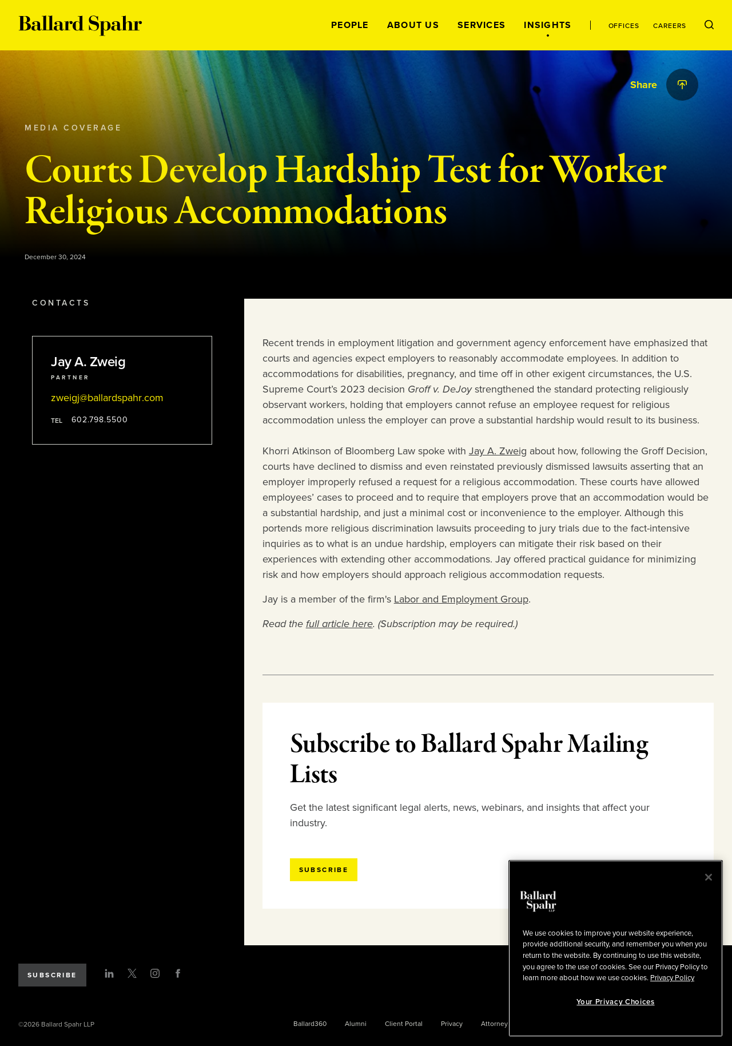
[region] (615, 948)
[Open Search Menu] (709, 25)
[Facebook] (178, 973)
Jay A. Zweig (498, 451)
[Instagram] (155, 973)
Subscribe (52, 975)
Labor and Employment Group (461, 599)
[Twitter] (132, 973)
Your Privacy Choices (615, 1002)
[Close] (708, 877)
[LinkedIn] (109, 973)
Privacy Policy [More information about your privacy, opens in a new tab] (672, 977)
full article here (339, 623)
